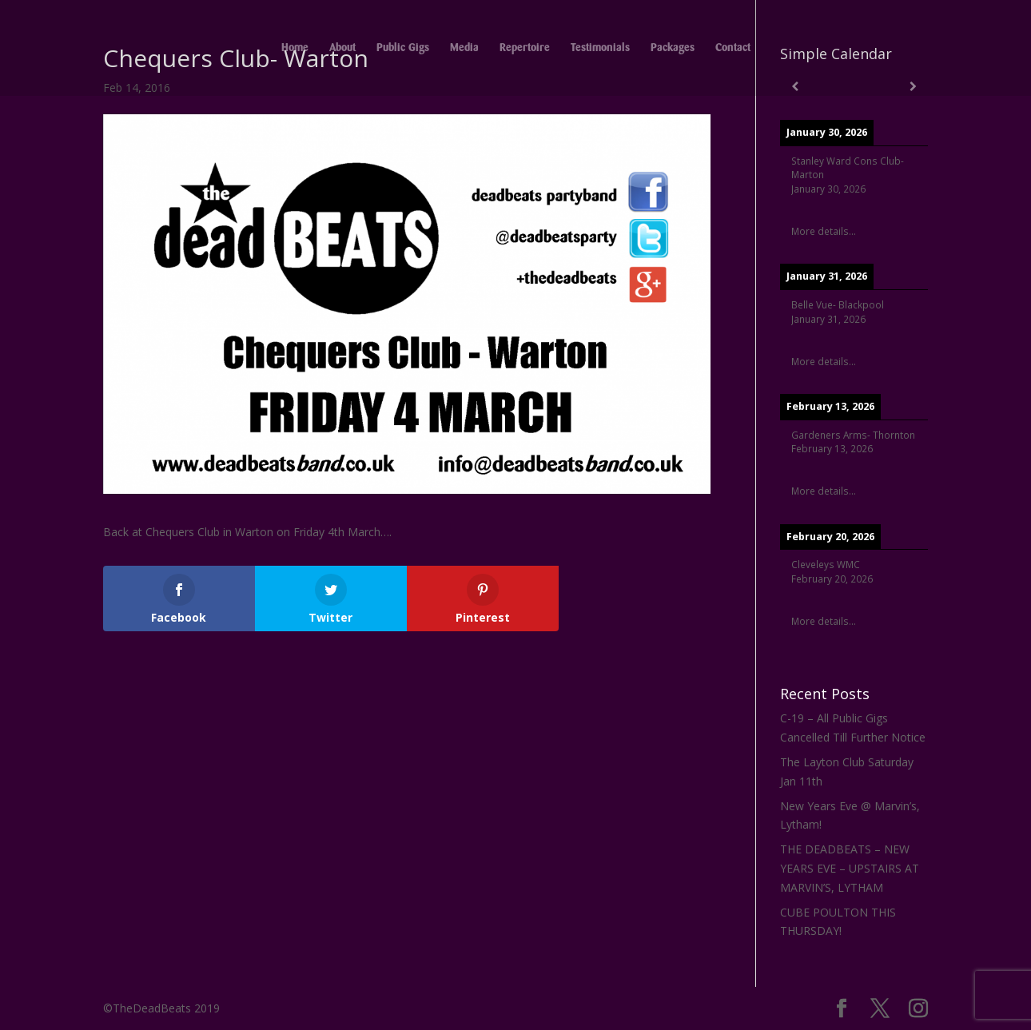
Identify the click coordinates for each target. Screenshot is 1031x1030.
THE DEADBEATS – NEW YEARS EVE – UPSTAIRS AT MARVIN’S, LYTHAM (849, 868)
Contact (732, 48)
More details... (823, 231)
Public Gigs (402, 48)
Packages (673, 48)
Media (464, 48)
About (342, 48)
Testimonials (600, 48)
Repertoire (525, 48)
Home (295, 48)
